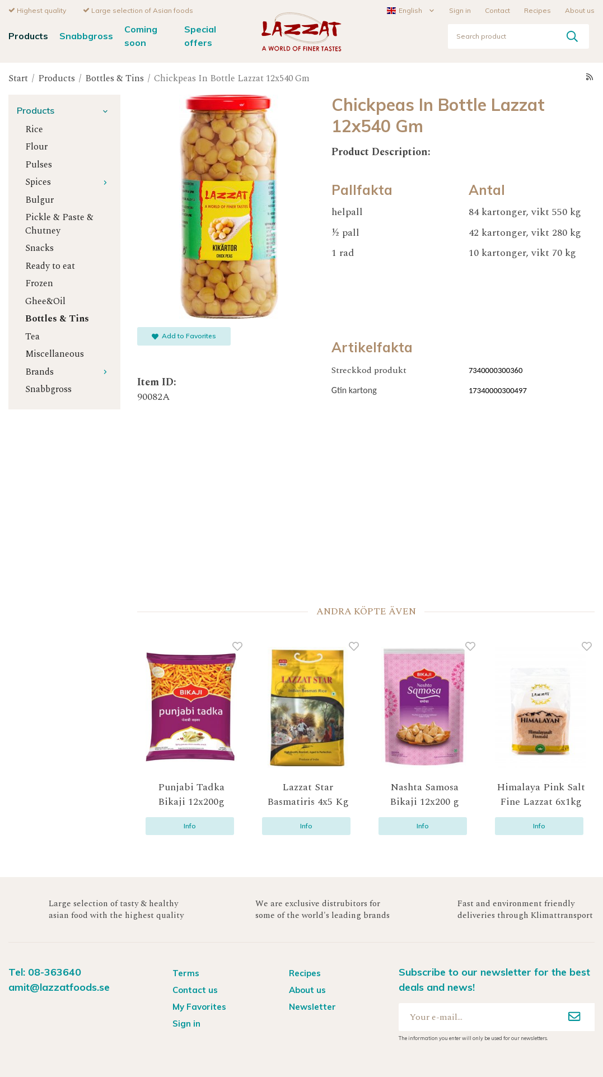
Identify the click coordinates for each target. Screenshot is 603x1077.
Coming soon (140, 35)
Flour (36, 146)
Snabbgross (86, 35)
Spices (68, 182)
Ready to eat (50, 266)
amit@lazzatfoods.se (59, 986)
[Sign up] (574, 1017)
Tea (32, 336)
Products (28, 35)
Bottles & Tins (57, 318)
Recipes (537, 10)
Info (190, 825)
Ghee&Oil (45, 301)
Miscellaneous (54, 354)
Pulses (38, 164)
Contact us (195, 989)
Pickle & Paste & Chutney (59, 223)
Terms (185, 972)
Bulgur (39, 200)
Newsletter (312, 1006)
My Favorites (199, 1006)
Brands (68, 372)
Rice (34, 129)
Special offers (200, 35)
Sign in (460, 10)
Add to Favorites (184, 335)
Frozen (39, 283)
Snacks (39, 248)
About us (580, 10)
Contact (497, 10)
